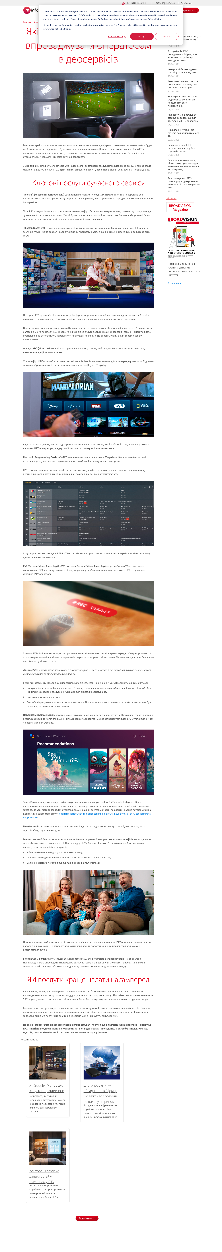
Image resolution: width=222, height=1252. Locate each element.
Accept (141, 36)
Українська (186, 3)
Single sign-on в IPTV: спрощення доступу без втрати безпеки (181, 148)
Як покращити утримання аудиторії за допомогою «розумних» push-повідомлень (182, 101)
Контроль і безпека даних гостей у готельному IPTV (128, 1090)
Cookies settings (117, 36)
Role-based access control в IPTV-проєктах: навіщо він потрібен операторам (183, 84)
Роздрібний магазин (136, 3)
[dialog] (111, 25)
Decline (166, 36)
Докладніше (175, 283)
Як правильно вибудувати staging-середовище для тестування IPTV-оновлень (183, 117)
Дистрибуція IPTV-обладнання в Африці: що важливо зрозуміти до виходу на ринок (182, 56)
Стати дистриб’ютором (165, 3)
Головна (27, 22)
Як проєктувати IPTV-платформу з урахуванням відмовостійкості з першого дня (183, 183)
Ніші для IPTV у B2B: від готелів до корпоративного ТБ (183, 132)
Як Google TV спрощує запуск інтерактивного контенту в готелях (41, 1090)
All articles (171, 198)
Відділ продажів (185, 10)
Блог (36, 22)
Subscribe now (85, 1136)
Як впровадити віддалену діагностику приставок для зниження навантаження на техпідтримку (183, 164)
